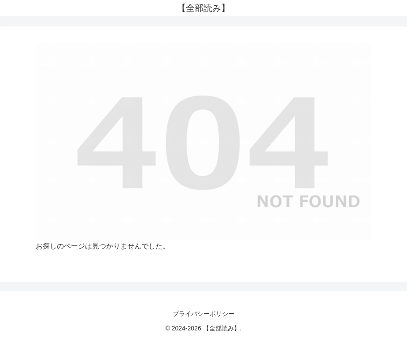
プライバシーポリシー (203, 313)
